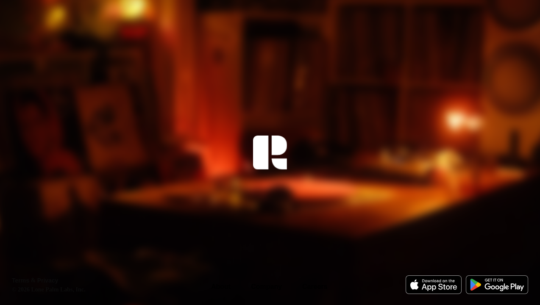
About (221, 286)
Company (266, 286)
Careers (315, 286)
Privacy (47, 280)
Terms (20, 280)
